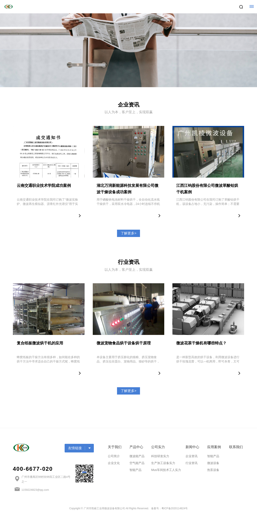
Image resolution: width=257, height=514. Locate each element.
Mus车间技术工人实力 (166, 470)
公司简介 (114, 456)
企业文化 (114, 463)
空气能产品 (136, 463)
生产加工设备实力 (163, 463)
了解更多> (128, 233)
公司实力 (158, 447)
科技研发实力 (160, 456)
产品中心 (136, 447)
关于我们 (115, 447)
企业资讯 (192, 456)
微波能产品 (136, 456)
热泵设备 (213, 470)
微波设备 (213, 463)
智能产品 (135, 470)
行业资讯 (192, 463)
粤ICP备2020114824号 (174, 508)
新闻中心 (192, 447)
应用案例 (214, 447)
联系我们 (236, 447)
